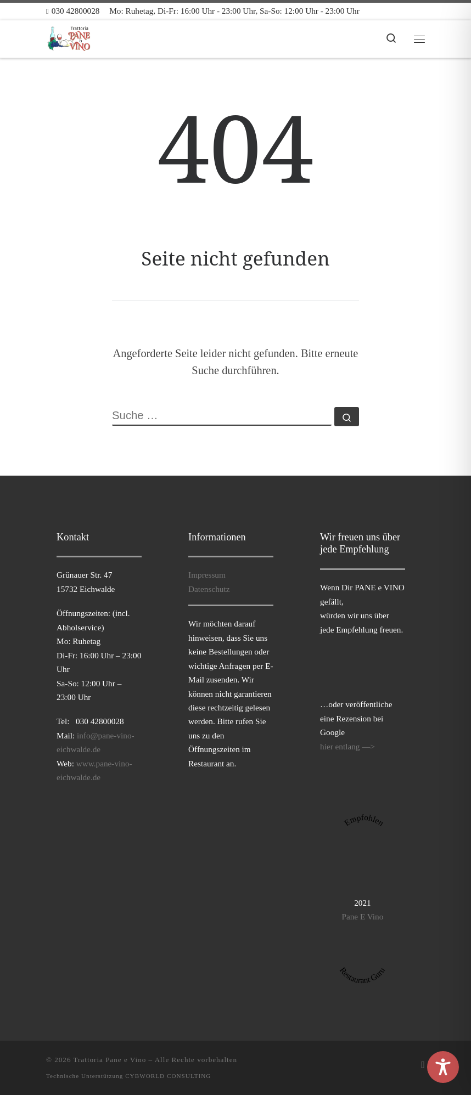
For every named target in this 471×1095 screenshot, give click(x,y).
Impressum (207, 574)
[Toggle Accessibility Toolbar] (443, 1067)
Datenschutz (208, 589)
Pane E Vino (362, 916)
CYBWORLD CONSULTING (168, 1076)
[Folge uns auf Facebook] (423, 1065)
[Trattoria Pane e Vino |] (69, 37)
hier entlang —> (347, 746)
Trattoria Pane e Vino (110, 1060)
